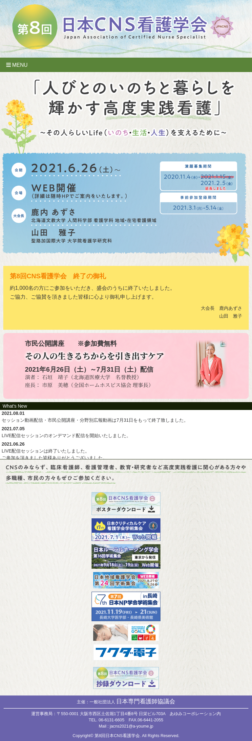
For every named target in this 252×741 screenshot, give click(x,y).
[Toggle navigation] (126, 65)
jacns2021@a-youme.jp (132, 726)
